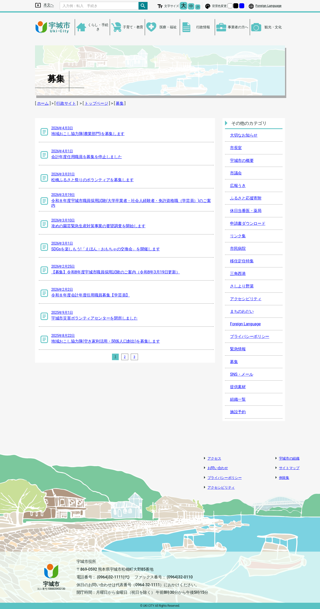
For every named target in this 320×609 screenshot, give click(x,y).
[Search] (99, 6)
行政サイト (66, 103)
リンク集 (238, 236)
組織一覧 (238, 399)
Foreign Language (245, 324)
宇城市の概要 (242, 160)
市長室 (236, 147)
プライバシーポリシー (249, 336)
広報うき (238, 185)
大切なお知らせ (244, 135)
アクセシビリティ (246, 298)
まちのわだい (242, 311)
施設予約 (238, 412)
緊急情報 (238, 349)
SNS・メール (241, 374)
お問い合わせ (218, 468)
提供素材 (238, 386)
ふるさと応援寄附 (246, 198)
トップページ (96, 103)
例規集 (284, 478)
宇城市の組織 (289, 458)
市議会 (236, 173)
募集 (120, 103)
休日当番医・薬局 (246, 210)
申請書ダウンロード (247, 223)
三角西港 (238, 273)
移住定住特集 (242, 261)
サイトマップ (289, 468)
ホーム (43, 103)
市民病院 (238, 248)
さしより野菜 (242, 286)
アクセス (214, 458)
